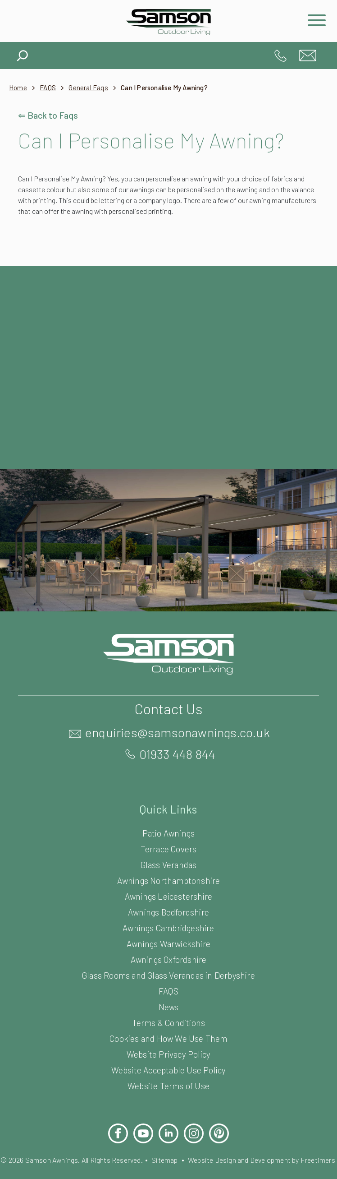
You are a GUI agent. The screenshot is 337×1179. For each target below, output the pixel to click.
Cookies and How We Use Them (168, 1038)
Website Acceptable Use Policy (168, 1069)
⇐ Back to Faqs (49, 115)
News (168, 1006)
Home (18, 88)
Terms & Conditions (168, 1022)
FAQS (50, 88)
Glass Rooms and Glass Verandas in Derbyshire (168, 975)
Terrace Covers (168, 848)
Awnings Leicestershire (168, 896)
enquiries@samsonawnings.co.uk (307, 55)
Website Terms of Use (168, 1085)
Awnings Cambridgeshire (168, 927)
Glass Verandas (169, 864)
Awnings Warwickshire (168, 943)
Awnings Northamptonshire (168, 880)
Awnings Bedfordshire (168, 911)
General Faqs (94, 88)
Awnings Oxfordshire (168, 959)
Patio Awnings (168, 832)
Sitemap (183, 1159)
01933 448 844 (280, 55)
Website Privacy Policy (168, 1054)
